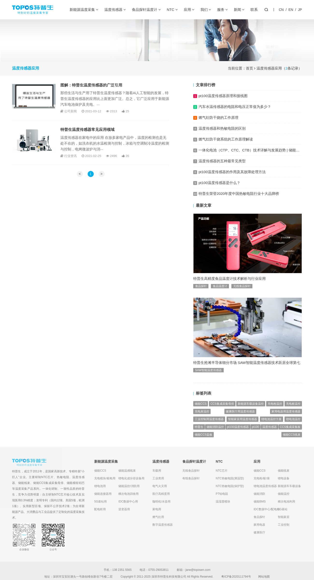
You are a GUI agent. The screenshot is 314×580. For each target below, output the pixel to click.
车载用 (156, 470)
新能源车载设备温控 (251, 410)
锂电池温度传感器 (265, 486)
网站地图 (264, 576)
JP (300, 10)
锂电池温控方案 (271, 425)
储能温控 (283, 493)
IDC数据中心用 (128, 501)
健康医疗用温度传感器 (240, 417)
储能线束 (24, 483)
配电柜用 (100, 509)
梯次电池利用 (286, 501)
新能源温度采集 (84, 9)
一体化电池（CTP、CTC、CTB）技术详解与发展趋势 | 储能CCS (251, 150)
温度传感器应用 (269, 68)
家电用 (156, 509)
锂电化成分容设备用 (130, 478)
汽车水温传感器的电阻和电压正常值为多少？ (235, 107)
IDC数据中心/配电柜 (266, 509)
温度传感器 (115, 9)
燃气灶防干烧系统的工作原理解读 (226, 139)
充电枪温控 (275, 410)
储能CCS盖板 (203, 441)
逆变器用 (124, 509)
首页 (249, 68)
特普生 (199, 433)
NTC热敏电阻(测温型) (230, 478)
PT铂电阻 (222, 493)
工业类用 (158, 478)
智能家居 (283, 517)
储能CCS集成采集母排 (48, 483)
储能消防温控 (215, 433)
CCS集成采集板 (290, 433)
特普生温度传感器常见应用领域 (87, 129)
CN (281, 10)
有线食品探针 (191, 478)
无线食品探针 (242, 292)
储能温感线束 (127, 470)
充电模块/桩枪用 (104, 478)
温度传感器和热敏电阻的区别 (222, 128)
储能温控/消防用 (128, 486)
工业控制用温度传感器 (209, 425)
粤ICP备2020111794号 (236, 576)
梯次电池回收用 (128, 493)
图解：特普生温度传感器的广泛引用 (91, 85)
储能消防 (259, 493)
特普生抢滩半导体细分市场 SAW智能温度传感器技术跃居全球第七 (246, 369)
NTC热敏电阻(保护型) (230, 486)
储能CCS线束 (291, 441)
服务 (222, 9)
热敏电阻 (63, 477)
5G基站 (282, 509)
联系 (254, 9)
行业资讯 (70, 156)
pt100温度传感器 (238, 433)
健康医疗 (259, 532)
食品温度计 (220, 292)
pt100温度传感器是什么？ (219, 187)
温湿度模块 (223, 501)
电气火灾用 (159, 486)
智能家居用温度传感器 (242, 425)
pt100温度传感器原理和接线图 (223, 96)
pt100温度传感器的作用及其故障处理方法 (232, 172)
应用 (189, 9)
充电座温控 (202, 417)
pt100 (255, 433)
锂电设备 (283, 478)
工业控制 (283, 524)
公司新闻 (70, 111)
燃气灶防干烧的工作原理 (218, 117)
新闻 (239, 9)
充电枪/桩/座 (262, 478)
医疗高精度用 (161, 493)
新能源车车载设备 (289, 486)
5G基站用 (100, 501)
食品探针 (201, 292)
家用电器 (259, 524)
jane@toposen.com (198, 570)
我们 (205, 9)
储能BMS (260, 501)
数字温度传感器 (162, 524)
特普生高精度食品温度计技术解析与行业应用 (229, 285)
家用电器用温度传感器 (285, 417)
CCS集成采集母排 (222, 410)
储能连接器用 (103, 493)
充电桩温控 (293, 410)
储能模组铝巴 (76, 483)
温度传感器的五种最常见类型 (222, 161)
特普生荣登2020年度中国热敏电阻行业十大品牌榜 (239, 200)
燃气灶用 (158, 517)
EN (290, 10)
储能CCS (201, 410)
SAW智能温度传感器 (208, 376)
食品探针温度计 (146, 9)
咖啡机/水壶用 (161, 501)
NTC (172, 9)
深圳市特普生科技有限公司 (168, 576)
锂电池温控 (293, 425)
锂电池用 (100, 486)
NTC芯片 (47, 477)
